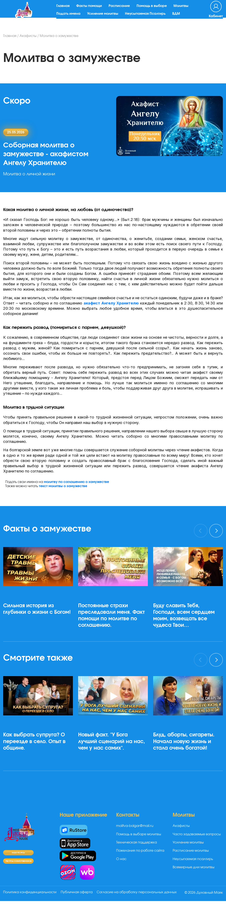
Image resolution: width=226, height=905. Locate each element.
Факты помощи (91, 10)
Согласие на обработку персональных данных (43, 897)
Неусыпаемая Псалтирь (147, 18)
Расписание (121, 10)
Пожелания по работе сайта (140, 850)
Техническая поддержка (136, 842)
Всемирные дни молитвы (193, 867)
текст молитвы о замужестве (63, 486)
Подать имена (71, 18)
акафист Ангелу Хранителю (111, 303)
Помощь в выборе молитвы (138, 834)
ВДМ (178, 18)
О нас (121, 859)
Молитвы (183, 10)
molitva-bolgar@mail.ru (134, 826)
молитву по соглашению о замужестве (76, 482)
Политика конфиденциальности (29, 892)
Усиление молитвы (105, 18)
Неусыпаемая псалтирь (193, 859)
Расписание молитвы (191, 850)
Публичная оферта (78, 892)
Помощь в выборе (154, 10)
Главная (65, 10)
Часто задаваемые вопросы (197, 834)
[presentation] (201, 531)
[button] (39, 641)
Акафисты (28, 36)
